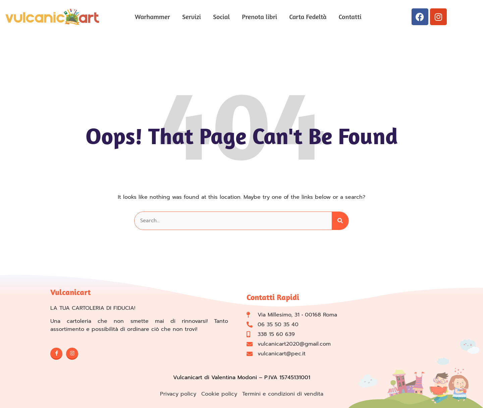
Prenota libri (259, 16)
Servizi (191, 16)
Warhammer (152, 16)
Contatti (350, 16)
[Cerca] (340, 221)
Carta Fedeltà (307, 16)
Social (221, 16)
